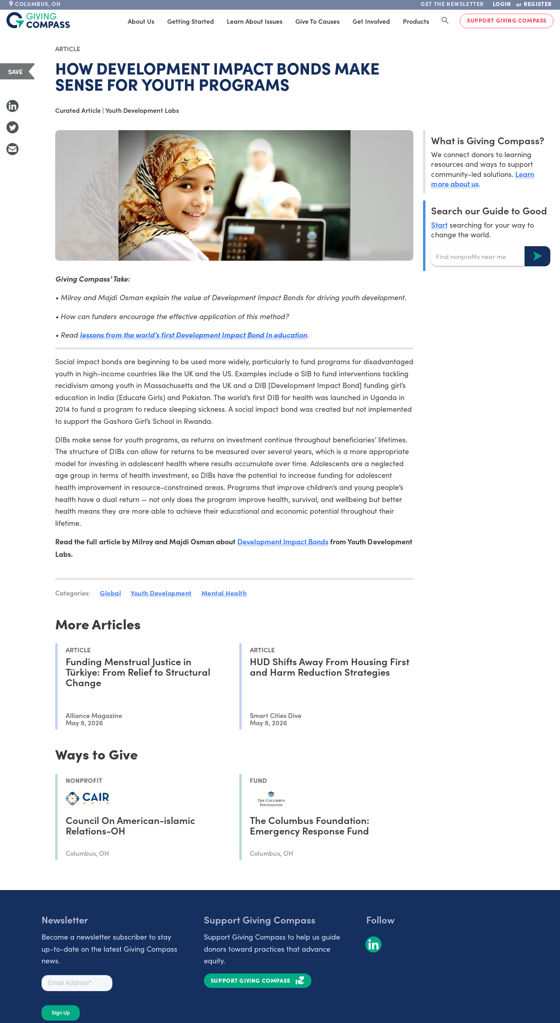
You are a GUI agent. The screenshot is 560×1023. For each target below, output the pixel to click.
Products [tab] (416, 21)
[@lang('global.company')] (38, 20)
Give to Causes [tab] (317, 21)
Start (439, 225)
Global (110, 592)
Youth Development (161, 592)
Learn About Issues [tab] (254, 21)
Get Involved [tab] (371, 21)
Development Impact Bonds (283, 541)
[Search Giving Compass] (445, 21)
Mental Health (224, 592)
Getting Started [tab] (190, 21)
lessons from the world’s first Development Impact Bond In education (193, 335)
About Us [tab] (141, 21)
